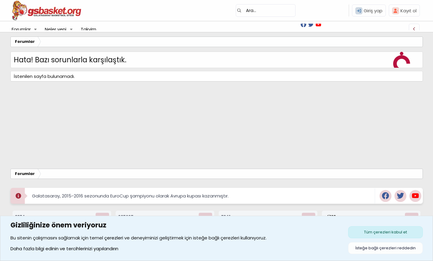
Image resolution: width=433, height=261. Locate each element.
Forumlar (21, 29)
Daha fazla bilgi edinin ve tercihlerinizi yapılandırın (64, 248)
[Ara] (266, 10)
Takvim (88, 29)
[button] (35, 29)
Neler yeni (55, 29)
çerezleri (113, 238)
